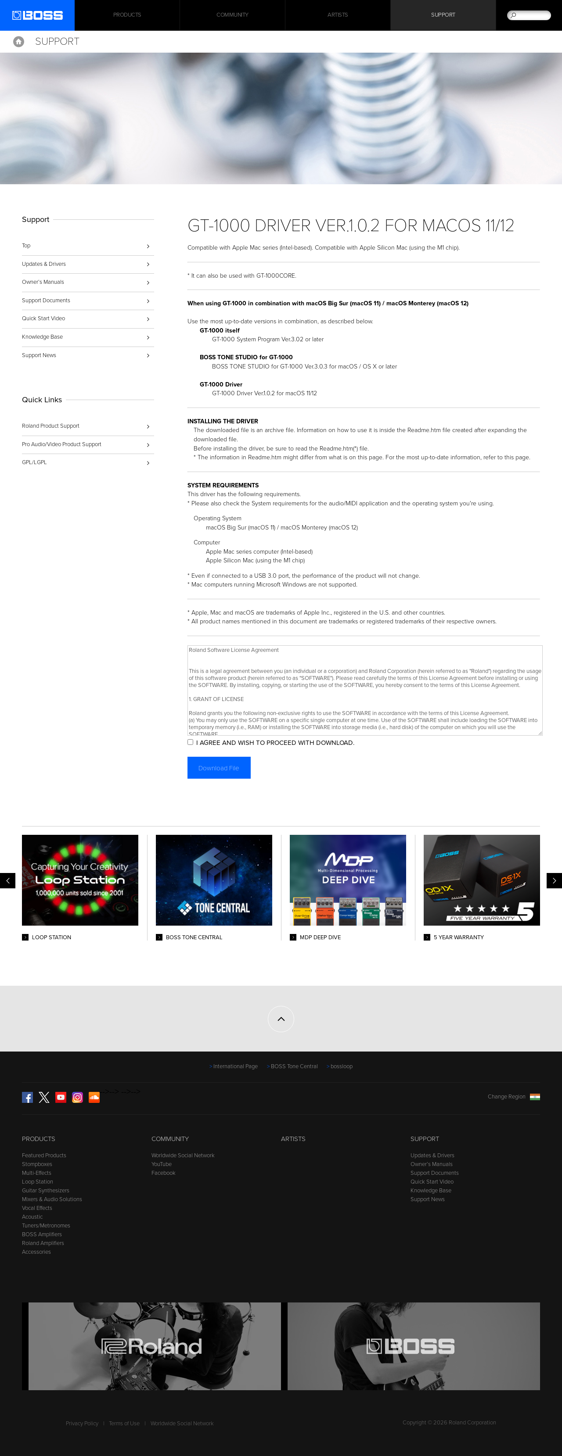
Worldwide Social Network (183, 1155)
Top (26, 245)
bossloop (342, 1066)
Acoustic (32, 1216)
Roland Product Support (50, 425)
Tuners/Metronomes (46, 1225)
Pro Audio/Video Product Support (61, 444)
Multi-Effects (36, 1173)
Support (443, 15)
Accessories (36, 1252)
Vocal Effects (37, 1208)
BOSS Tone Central (294, 1066)
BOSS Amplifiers (42, 1234)
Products (38, 1139)
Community (232, 15)
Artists (338, 15)
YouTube (161, 1164)
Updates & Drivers (44, 264)
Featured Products (44, 1155)
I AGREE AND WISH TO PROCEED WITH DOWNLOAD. (277, 743)
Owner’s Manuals (43, 282)
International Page (235, 1066)
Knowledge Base (42, 336)
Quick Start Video (43, 318)
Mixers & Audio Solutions (52, 1199)
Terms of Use (124, 1423)
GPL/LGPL (34, 462)
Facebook (163, 1173)
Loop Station (37, 1181)
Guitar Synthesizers (45, 1190)
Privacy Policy (82, 1423)
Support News (39, 355)
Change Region (514, 1096)
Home (19, 42)
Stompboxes (37, 1164)
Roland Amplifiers (43, 1243)
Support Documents (46, 300)
